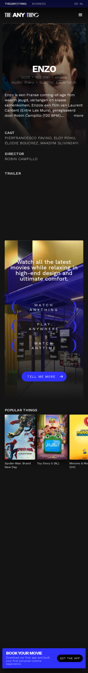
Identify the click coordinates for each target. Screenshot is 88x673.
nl (81, 3)
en (76, 3)
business (39, 3)
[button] (80, 14)
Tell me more (41, 376)
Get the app (70, 658)
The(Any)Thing (16, 3)
